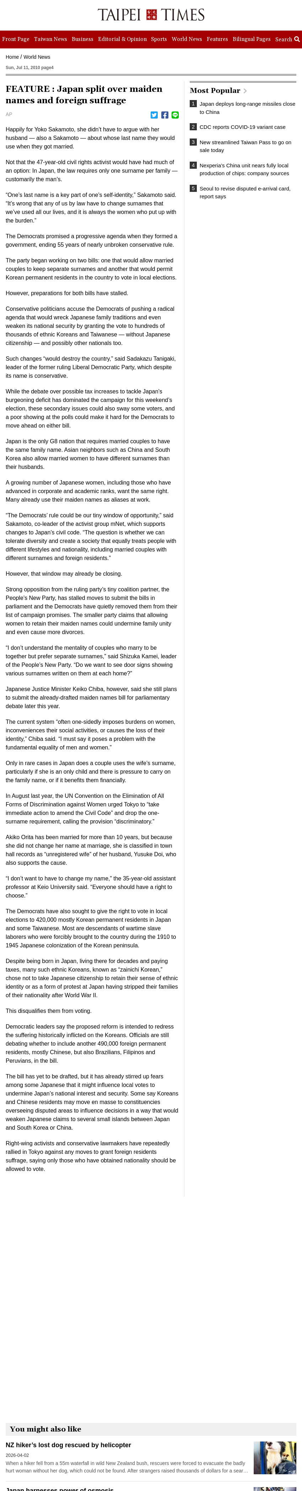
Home (12, 57)
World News (36, 57)
